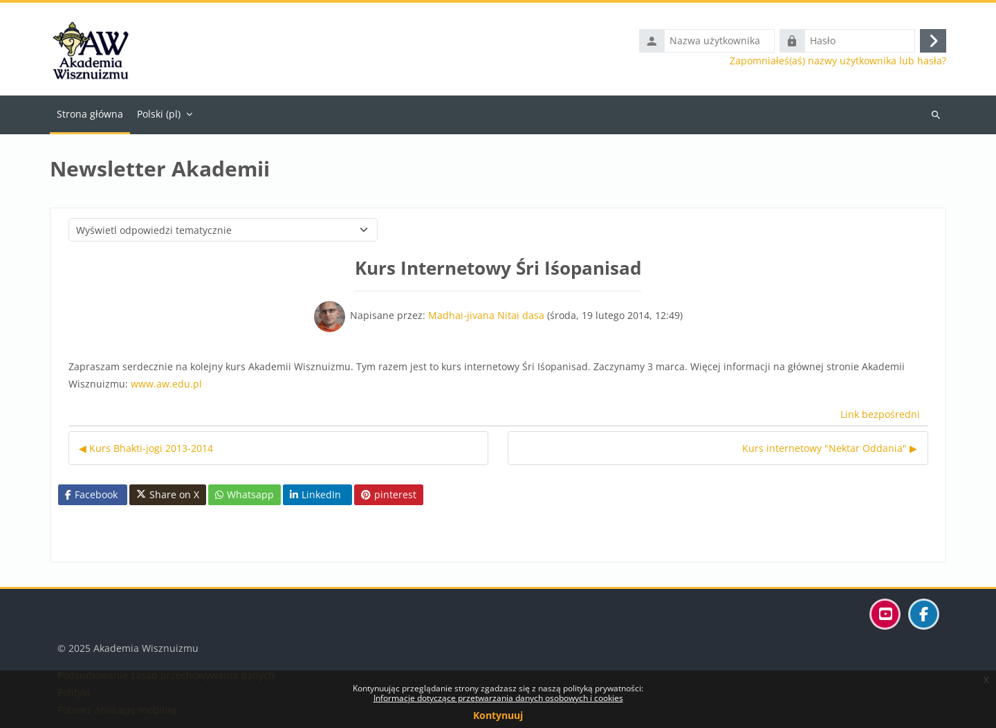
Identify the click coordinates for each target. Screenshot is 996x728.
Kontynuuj (498, 715)
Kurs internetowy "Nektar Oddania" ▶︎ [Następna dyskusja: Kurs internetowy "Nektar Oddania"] (829, 448)
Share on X (167, 494)
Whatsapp (244, 494)
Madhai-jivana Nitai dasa (486, 315)
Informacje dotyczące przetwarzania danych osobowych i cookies (498, 698)
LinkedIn (315, 494)
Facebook (91, 494)
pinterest (388, 494)
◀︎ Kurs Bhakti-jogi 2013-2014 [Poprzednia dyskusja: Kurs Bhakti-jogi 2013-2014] (146, 448)
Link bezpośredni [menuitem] (880, 414)
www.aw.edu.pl (166, 383)
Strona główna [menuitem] (90, 113)
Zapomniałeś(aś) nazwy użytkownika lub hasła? (838, 61)
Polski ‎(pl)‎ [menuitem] (159, 113)
